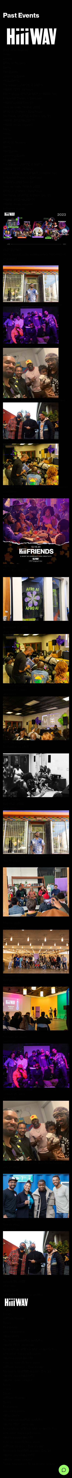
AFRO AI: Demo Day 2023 (19, 623)
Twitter (7, 1464)
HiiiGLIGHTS (11, 80)
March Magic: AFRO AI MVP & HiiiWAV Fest (30, 94)
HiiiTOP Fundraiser (14, 1032)
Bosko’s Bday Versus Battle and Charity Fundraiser (34, 400)
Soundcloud (19, 1464)
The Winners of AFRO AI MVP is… (24, 85)
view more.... (10, 575)
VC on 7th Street (13, 1220)
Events (7, 67)
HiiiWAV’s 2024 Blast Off (18, 103)
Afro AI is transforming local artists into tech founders (35, 487)
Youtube (21, 208)
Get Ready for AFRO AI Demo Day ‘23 (27, 116)
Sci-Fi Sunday (11, 799)
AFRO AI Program (14, 63)
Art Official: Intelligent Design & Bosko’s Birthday (32, 304)
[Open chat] (64, 1470)
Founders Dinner (13, 975)
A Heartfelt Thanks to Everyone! (22, 98)
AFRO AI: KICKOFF (15, 742)
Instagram (9, 208)
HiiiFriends (9, 566)
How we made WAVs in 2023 (21, 107)
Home (7, 54)
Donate (7, 58)
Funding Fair (10, 918)
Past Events (10, 72)
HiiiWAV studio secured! (18, 125)
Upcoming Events (14, 76)
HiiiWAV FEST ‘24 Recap (18, 89)
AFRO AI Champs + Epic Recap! (23, 111)
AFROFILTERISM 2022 (17, 345)
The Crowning (12, 441)
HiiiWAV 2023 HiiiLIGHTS (19, 120)
